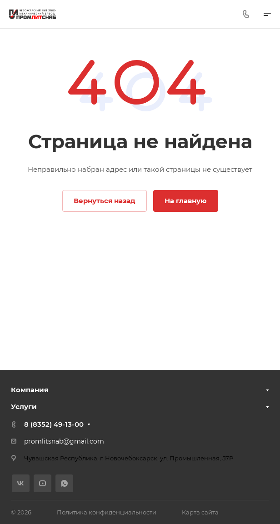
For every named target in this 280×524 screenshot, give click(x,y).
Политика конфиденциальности (106, 512)
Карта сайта (200, 512)
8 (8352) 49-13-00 (54, 424)
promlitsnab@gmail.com (64, 441)
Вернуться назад (104, 200)
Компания (29, 389)
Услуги (24, 406)
